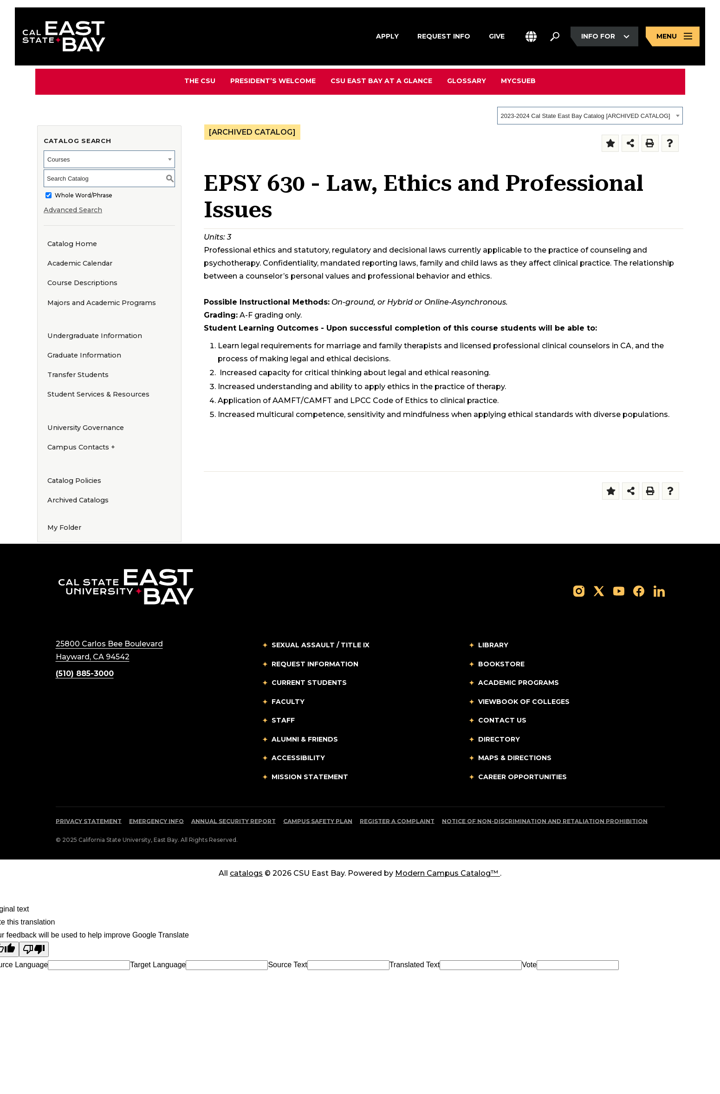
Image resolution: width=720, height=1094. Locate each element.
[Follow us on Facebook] (638, 590)
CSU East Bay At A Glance (381, 81)
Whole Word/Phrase (83, 195)
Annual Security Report (233, 821)
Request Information (315, 664)
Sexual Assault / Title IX (321, 645)
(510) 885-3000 (85, 673)
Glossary (466, 81)
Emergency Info (156, 821)
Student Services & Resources (98, 394)
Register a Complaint (397, 821)
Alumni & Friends (305, 739)
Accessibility (298, 758)
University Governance (85, 427)
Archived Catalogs (78, 500)
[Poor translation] (34, 949)
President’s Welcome (273, 81)
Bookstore (501, 664)
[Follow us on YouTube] (618, 590)
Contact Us (502, 720)
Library (493, 645)
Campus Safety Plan (317, 821)
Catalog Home (72, 244)
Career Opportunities (522, 777)
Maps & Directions (514, 758)
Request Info (443, 35)
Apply (387, 35)
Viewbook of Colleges (524, 701)
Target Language (158, 965)
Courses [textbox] (58, 159)
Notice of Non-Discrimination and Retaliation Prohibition (545, 821)
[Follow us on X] (598, 590)
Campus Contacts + (81, 447)
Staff (283, 720)
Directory (499, 739)
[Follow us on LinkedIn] (659, 590)
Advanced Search (73, 210)
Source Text (287, 965)
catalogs (246, 873)
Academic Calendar (79, 263)
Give (497, 35)
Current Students (309, 682)
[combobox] (590, 115)
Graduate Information (84, 355)
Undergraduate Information (94, 336)
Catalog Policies (74, 480)
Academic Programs (518, 682)
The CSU (199, 81)
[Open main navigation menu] (673, 36)
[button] (531, 36)
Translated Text (414, 965)
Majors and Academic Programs (101, 303)
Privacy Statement (89, 821)
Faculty (288, 701)
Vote (529, 965)
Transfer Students (78, 375)
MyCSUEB (518, 80)
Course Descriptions (82, 283)
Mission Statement (310, 777)
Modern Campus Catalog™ (447, 873)
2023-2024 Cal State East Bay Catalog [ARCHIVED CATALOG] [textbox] (585, 115)
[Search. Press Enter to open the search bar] (554, 37)
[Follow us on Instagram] (578, 590)
